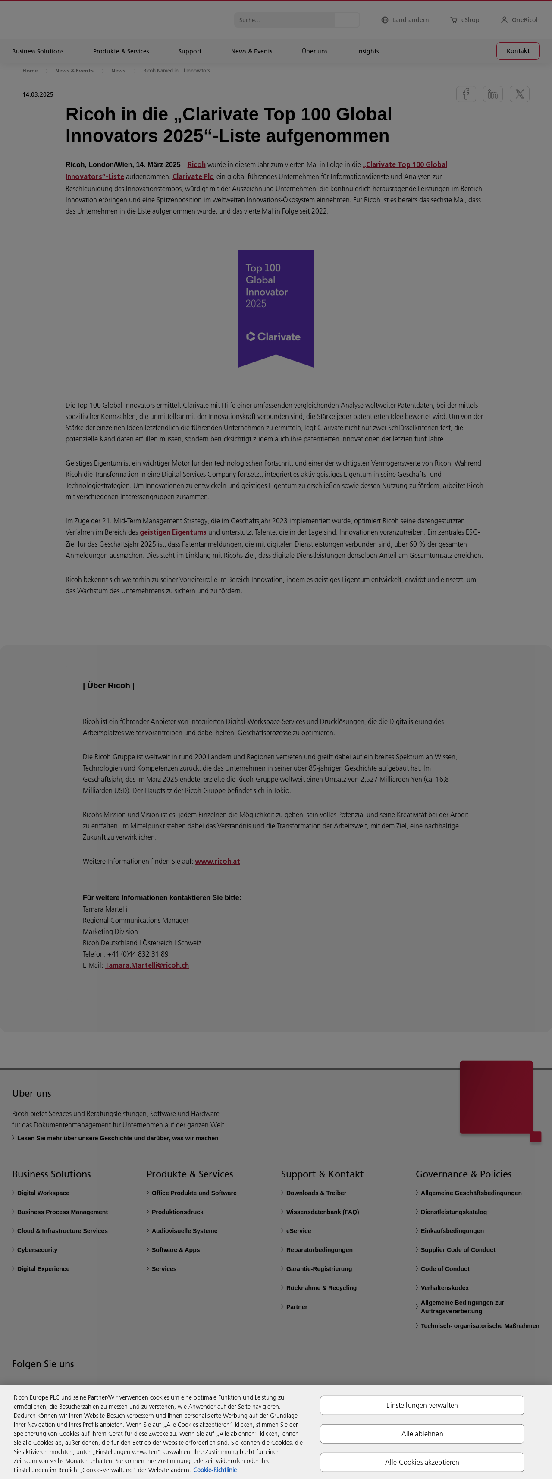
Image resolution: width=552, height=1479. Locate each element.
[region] (276, 1432)
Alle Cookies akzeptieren (422, 1462)
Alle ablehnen (422, 1433)
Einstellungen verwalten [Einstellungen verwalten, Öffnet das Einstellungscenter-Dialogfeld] (422, 1404)
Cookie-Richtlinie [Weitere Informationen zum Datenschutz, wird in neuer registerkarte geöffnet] (215, 1470)
